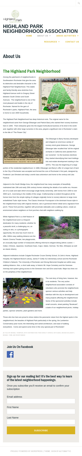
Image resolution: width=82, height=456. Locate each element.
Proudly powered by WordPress (26, 451)
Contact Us (72, 41)
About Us (42, 35)
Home (29, 35)
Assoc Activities (66, 35)
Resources (50, 41)
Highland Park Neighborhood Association (40, 29)
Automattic (65, 451)
